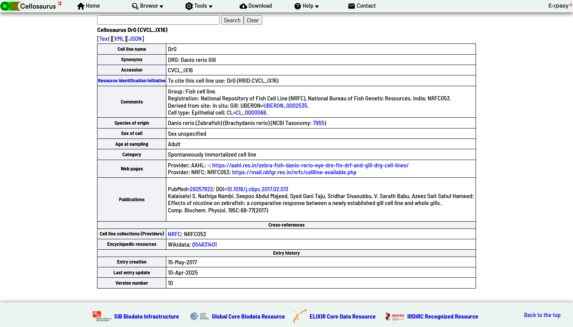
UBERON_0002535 (285, 105)
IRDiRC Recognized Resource (442, 316)
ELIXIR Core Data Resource (343, 316)
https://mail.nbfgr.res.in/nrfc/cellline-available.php (294, 171)
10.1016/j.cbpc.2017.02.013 (257, 188)
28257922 (201, 188)
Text (104, 38)
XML (119, 38)
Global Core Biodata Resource (248, 316)
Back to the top (542, 314)
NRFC (174, 233)
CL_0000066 (251, 112)
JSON (135, 38)
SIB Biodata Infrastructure (146, 316)
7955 (318, 122)
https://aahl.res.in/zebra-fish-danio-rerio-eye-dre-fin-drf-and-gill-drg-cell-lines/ (310, 165)
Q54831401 (204, 244)
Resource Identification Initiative (132, 80)
